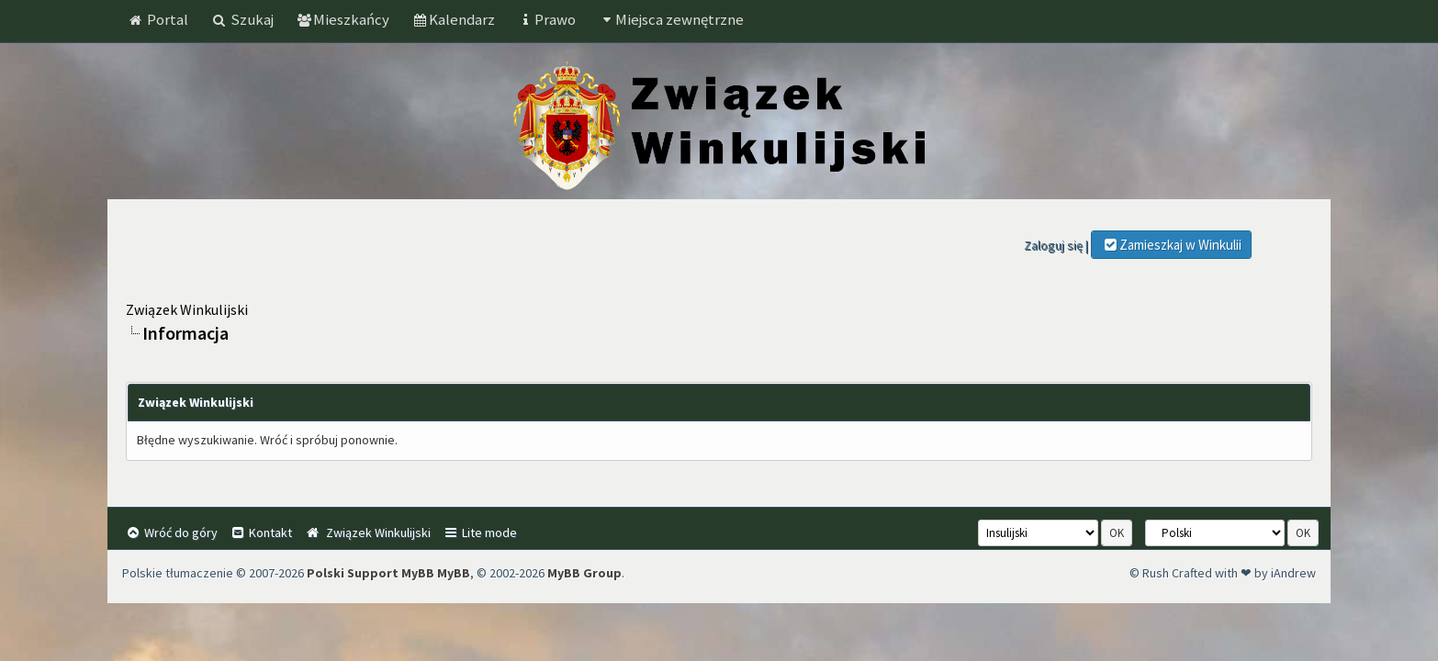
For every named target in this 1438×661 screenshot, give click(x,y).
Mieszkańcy (343, 19)
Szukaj (242, 19)
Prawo (547, 19)
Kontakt (261, 532)
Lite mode (480, 532)
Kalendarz (453, 19)
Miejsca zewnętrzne (671, 19)
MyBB (453, 573)
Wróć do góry (171, 532)
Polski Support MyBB (370, 573)
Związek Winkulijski (187, 309)
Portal (158, 19)
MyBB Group (584, 573)
